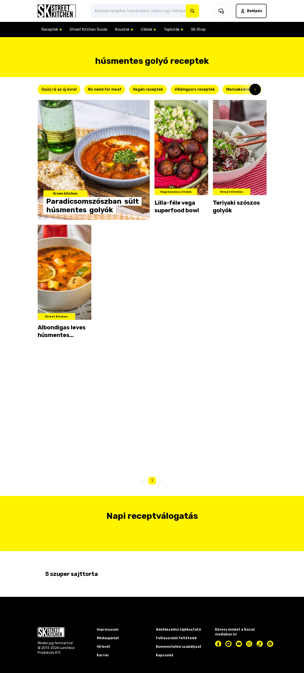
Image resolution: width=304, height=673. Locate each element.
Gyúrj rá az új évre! (59, 89)
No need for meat (104, 89)
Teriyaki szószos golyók (236, 206)
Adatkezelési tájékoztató (178, 630)
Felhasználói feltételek (176, 638)
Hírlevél (103, 647)
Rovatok (124, 29)
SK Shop (198, 29)
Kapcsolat (165, 655)
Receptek (51, 29)
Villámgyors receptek (195, 89)
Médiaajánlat (108, 638)
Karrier (103, 655)
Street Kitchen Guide (88, 29)
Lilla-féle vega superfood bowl (177, 206)
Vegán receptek (148, 89)
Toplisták (173, 29)
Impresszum (108, 630)
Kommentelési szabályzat (178, 647)
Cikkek (148, 29)
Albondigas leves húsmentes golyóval (62, 331)
